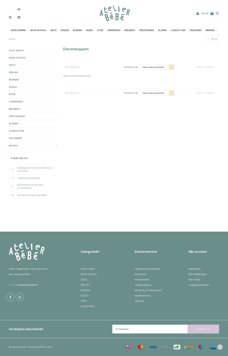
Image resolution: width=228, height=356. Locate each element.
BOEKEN (77, 30)
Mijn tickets (194, 279)
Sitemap (139, 301)
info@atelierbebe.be (27, 285)
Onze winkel (18, 30)
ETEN (100, 30)
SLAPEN (162, 30)
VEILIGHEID (195, 30)
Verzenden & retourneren (148, 290)
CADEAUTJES (178, 30)
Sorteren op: (131, 67)
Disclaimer (140, 274)
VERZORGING (146, 30)
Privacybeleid (142, 279)
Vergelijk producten (198, 285)
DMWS (42, 347)
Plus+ (50, 347)
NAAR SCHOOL (38, 30)
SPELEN (65, 30)
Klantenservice (142, 295)
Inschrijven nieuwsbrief (26, 329)
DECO (53, 30)
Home (12, 39)
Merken (211, 30)
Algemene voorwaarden (147, 268)
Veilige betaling (143, 285)
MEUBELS (130, 30)
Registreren (194, 268)
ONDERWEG (113, 30)
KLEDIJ (89, 30)
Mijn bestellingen (197, 274)
